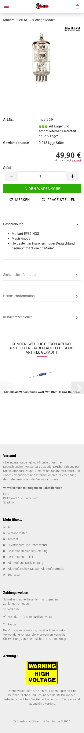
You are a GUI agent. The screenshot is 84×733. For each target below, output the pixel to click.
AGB (10, 527)
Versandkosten (17, 533)
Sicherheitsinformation (20, 275)
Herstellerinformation (19, 296)
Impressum (14, 574)
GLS (5, 494)
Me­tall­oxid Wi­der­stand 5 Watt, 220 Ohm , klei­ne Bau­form (42, 392)
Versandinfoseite (47, 479)
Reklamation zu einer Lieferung (27, 551)
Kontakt (12, 539)
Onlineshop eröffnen (27, 721)
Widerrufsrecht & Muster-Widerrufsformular (36, 568)
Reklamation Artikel (20, 557)
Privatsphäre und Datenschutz (27, 545)
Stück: (7, 168)
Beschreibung (13, 224)
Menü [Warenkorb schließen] (6, 6)
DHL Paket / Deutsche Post (21, 498)
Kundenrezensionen (18, 317)
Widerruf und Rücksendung (25, 562)
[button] (11, 176)
